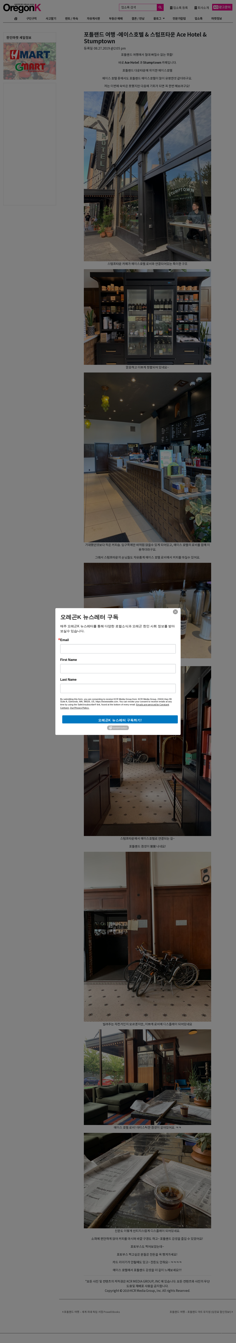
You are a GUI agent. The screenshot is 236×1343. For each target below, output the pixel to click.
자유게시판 (93, 18)
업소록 (198, 18)
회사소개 (201, 7)
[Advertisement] (19, 143)
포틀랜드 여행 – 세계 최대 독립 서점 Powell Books (91, 1312)
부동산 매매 (116, 18)
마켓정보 (216, 18)
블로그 (157, 18)
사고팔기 (51, 18)
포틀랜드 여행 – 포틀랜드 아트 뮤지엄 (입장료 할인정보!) (201, 1312)
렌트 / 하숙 (71, 18)
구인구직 (31, 18)
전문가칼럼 (179, 18)
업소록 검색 (142, 7)
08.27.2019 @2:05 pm (110, 48)
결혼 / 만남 (138, 18)
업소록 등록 (179, 7)
